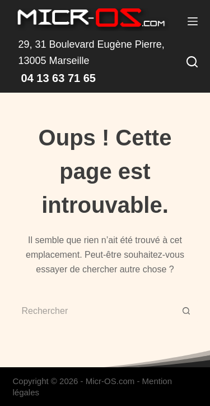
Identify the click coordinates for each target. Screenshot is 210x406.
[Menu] (193, 21)
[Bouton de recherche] (186, 311)
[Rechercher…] (94, 311)
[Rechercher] (192, 61)
